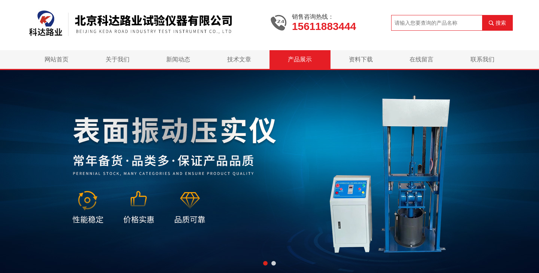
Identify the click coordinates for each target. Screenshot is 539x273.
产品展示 (300, 59)
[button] (265, 263)
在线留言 (421, 59)
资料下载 (361, 59)
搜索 (501, 23)
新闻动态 (178, 59)
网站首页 (56, 59)
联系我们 (482, 59)
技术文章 (239, 59)
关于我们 (118, 59)
